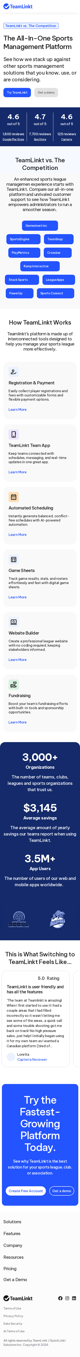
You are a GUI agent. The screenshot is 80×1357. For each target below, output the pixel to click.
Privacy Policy (13, 1316)
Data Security (12, 1324)
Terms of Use (12, 1308)
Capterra (66, 139)
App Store (40, 139)
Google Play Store (13, 139)
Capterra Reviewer (32, 1059)
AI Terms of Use (14, 1331)
